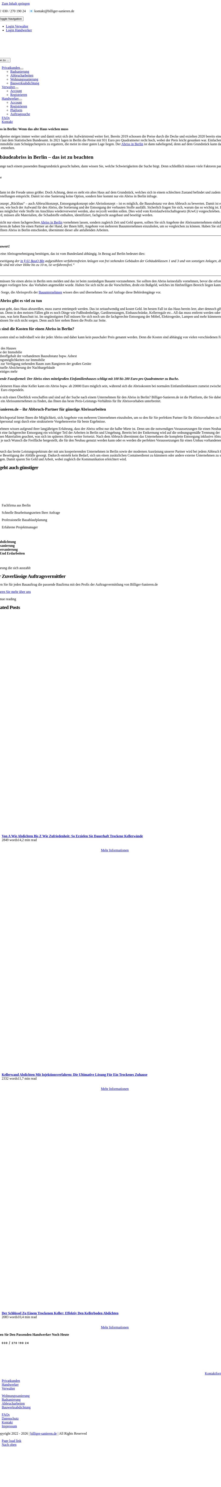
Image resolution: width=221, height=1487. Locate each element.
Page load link (11, 1441)
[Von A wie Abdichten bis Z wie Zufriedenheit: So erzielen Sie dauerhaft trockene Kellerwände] (111, 832)
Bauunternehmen (50, 292)
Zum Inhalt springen (16, 3)
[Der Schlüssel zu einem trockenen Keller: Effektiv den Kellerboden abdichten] (111, 1309)
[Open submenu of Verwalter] (16, 88)
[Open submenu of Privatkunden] (21, 69)
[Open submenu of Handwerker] (20, 99)
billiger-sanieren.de (43, 1433)
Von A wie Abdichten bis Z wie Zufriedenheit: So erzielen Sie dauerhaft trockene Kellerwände (72, 836)
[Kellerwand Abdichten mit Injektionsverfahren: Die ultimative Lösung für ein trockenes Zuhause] (111, 1071)
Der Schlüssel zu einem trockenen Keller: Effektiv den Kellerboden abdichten (60, 1313)
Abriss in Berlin (132, 144)
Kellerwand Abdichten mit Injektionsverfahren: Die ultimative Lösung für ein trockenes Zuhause (74, 1074)
